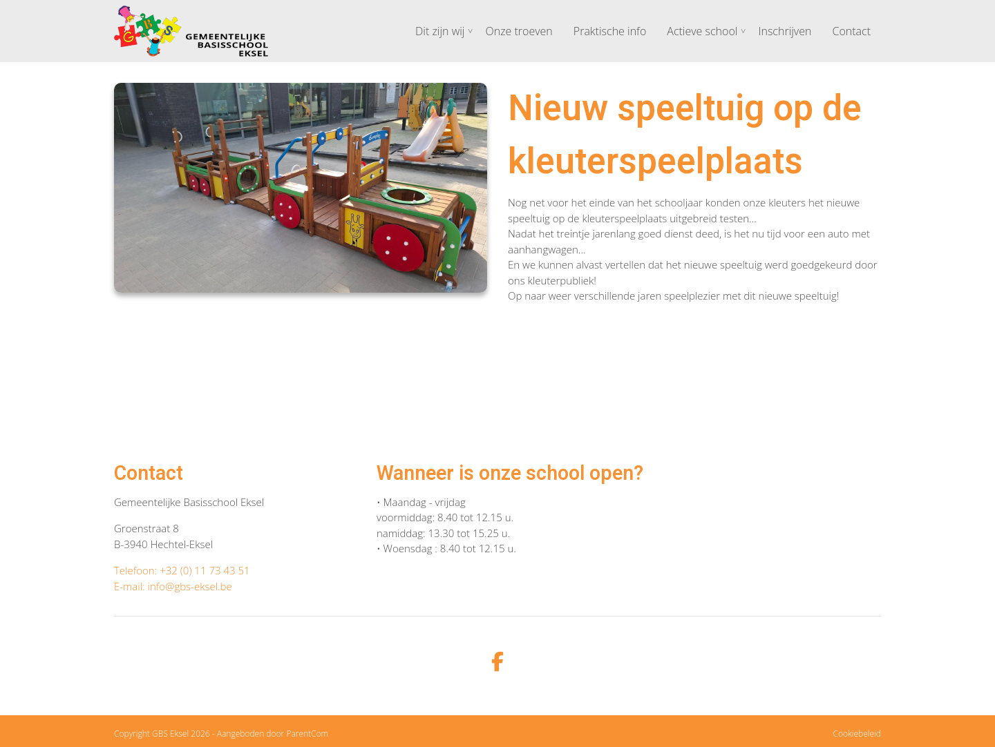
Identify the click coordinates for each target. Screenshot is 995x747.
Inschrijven (784, 31)
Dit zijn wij (439, 31)
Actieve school (702, 31)
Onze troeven (518, 31)
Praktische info (610, 31)
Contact (851, 31)
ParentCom (307, 733)
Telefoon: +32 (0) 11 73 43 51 (182, 570)
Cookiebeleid (857, 733)
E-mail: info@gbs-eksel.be (173, 586)
